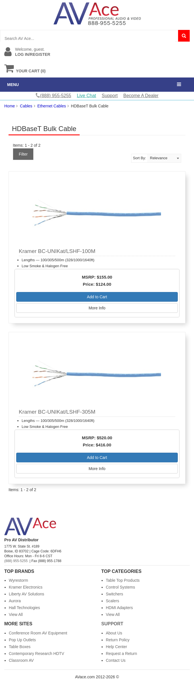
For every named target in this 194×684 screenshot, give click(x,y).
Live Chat (86, 95)
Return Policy (117, 640)
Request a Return (121, 653)
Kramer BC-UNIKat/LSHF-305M (57, 412)
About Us (114, 633)
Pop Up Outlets (22, 640)
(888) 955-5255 (16, 561)
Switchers (114, 594)
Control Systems (120, 587)
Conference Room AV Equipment (38, 633)
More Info (96, 308)
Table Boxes (19, 646)
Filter (23, 154)
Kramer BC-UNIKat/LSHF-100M (57, 251)
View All (16, 614)
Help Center (116, 646)
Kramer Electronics (25, 587)
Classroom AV (21, 660)
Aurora (15, 601)
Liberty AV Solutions (26, 594)
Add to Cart (97, 297)
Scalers (112, 601)
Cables (26, 106)
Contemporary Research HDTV (36, 653)
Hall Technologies (24, 607)
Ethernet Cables (51, 106)
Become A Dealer (141, 95)
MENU (13, 84)
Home (9, 106)
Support (110, 95)
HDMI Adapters (119, 607)
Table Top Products (123, 580)
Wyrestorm (18, 580)
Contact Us (115, 660)
